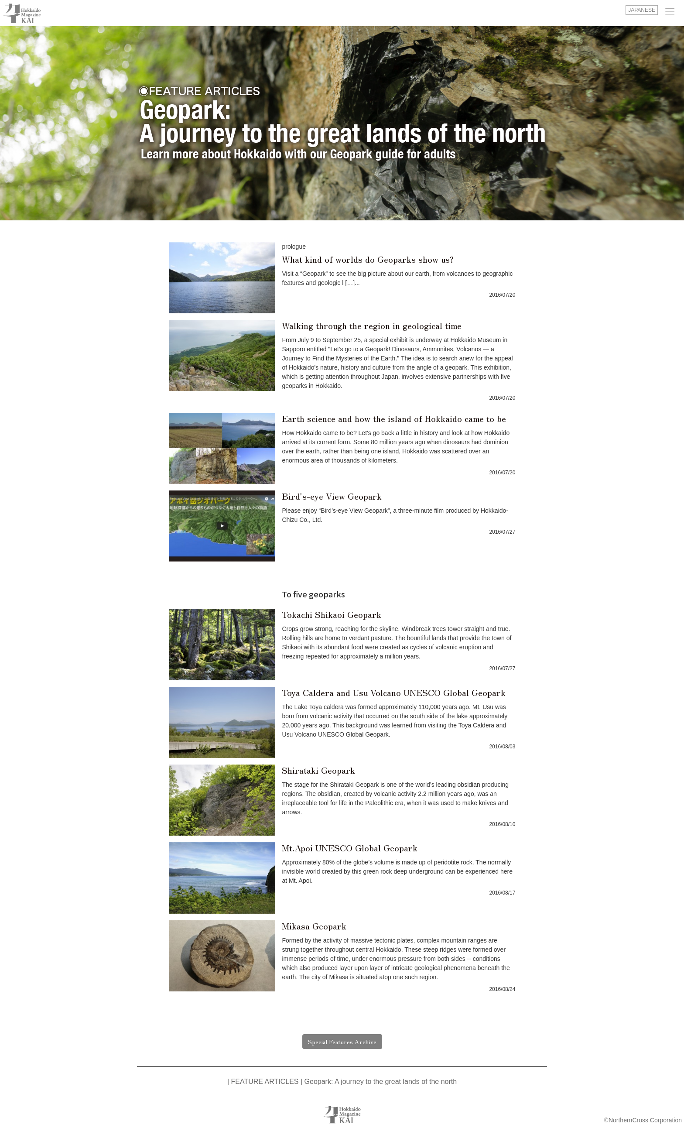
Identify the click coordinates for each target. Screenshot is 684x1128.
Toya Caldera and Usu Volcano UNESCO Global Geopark (394, 692)
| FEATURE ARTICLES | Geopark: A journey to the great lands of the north (342, 1081)
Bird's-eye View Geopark (332, 496)
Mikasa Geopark (314, 925)
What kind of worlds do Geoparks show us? (368, 259)
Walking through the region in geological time (372, 325)
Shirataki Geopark (318, 770)
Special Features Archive (342, 1041)
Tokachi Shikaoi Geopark (331, 614)
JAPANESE (641, 10)
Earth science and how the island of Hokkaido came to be (394, 418)
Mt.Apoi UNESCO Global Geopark (349, 847)
